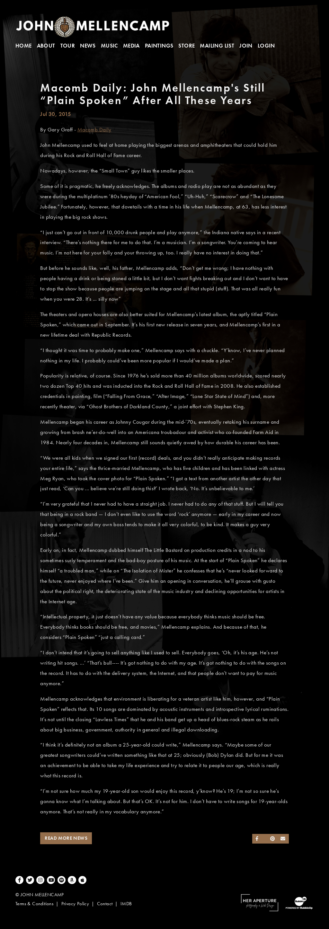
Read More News (66, 838)
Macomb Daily (94, 129)
